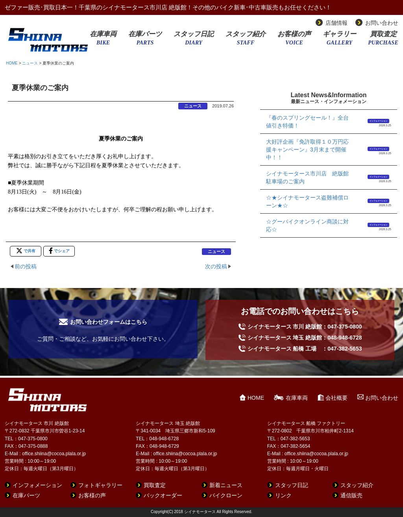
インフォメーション (378, 121)
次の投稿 (216, 266)
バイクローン (225, 495)
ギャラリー (339, 41)
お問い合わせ (381, 23)
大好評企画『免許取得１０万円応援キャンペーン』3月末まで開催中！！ (307, 149)
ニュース (30, 63)
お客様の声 (294, 41)
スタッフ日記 (194, 41)
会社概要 (336, 398)
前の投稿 (26, 266)
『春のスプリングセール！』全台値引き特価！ (307, 121)
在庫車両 (103, 41)
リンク (283, 495)
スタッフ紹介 (246, 41)
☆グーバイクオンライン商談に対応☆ (307, 225)
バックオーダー (163, 495)
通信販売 (351, 495)
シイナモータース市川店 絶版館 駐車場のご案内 (310, 177)
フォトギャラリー (100, 485)
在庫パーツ (145, 41)
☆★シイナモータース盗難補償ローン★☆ (307, 201)
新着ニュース (225, 485)
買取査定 (383, 41)
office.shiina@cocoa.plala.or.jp (54, 453)
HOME (12, 63)
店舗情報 (336, 23)
